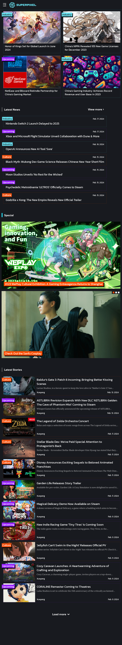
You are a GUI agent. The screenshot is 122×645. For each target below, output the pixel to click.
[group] (61, 324)
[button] (113, 292)
